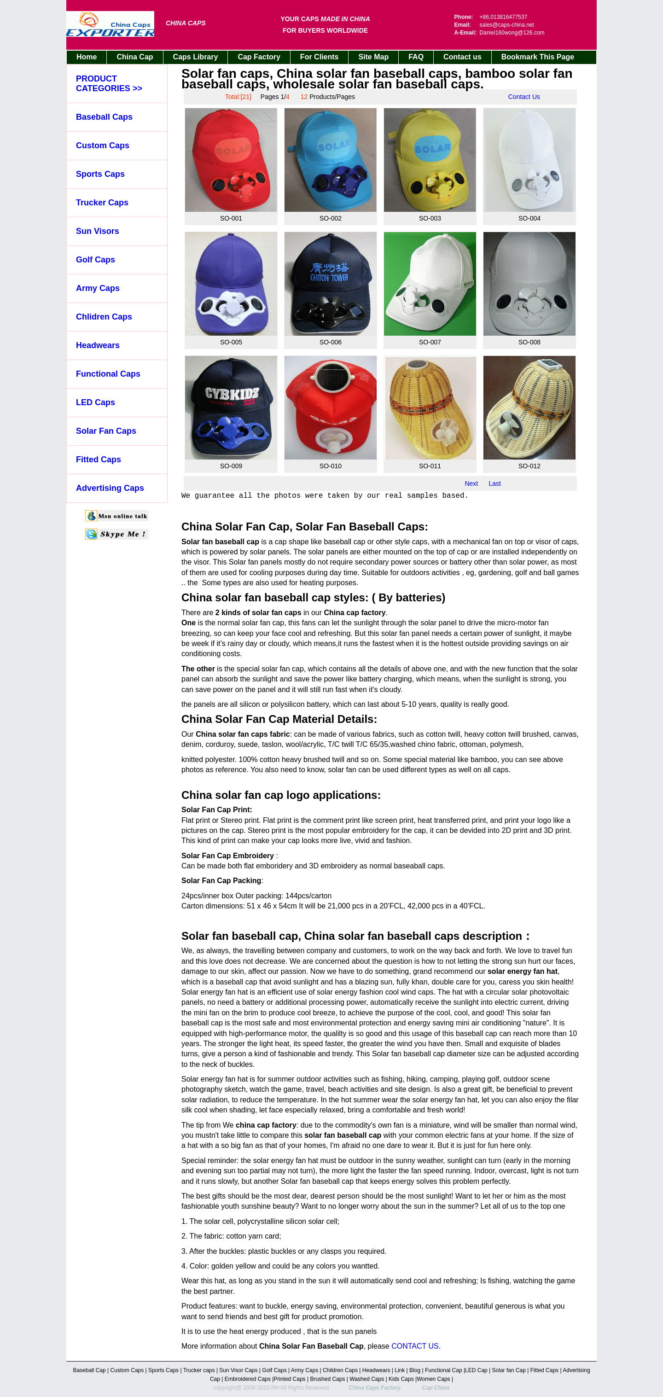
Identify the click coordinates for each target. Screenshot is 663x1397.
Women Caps (434, 1379)
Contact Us (524, 96)
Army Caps (98, 288)
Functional (437, 1370)
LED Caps (95, 402)
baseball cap (236, 982)
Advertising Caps (110, 488)
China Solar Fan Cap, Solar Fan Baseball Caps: (304, 526)
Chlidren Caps (104, 316)
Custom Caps (102, 145)
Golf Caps (95, 259)
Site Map (373, 57)
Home (86, 57)
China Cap (134, 57)
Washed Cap (365, 1379)
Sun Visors (97, 231)
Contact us (462, 57)
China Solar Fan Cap (235, 719)
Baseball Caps (104, 117)
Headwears (98, 345)
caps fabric (270, 734)
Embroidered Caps (246, 1379)
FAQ (416, 57)
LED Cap (477, 1370)
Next (471, 483)
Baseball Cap (90, 1370)
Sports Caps (100, 174)
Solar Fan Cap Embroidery (227, 856)
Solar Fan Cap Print (215, 810)
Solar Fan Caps (106, 431)
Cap (457, 1370)
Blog (414, 1370)
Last (495, 483)
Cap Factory (259, 57)
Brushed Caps (328, 1379)
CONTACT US (415, 1346)
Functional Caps (108, 373)
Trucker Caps (102, 202)
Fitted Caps (98, 459)
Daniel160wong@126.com (512, 32)
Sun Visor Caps (239, 1370)
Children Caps (341, 1370)
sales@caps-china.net (507, 25)
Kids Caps (401, 1379)
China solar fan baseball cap (256, 597)
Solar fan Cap (510, 1370)
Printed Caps (290, 1379)
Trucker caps (199, 1370)
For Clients (319, 57)
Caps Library (195, 57)
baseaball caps (418, 866)
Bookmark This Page (537, 57)
